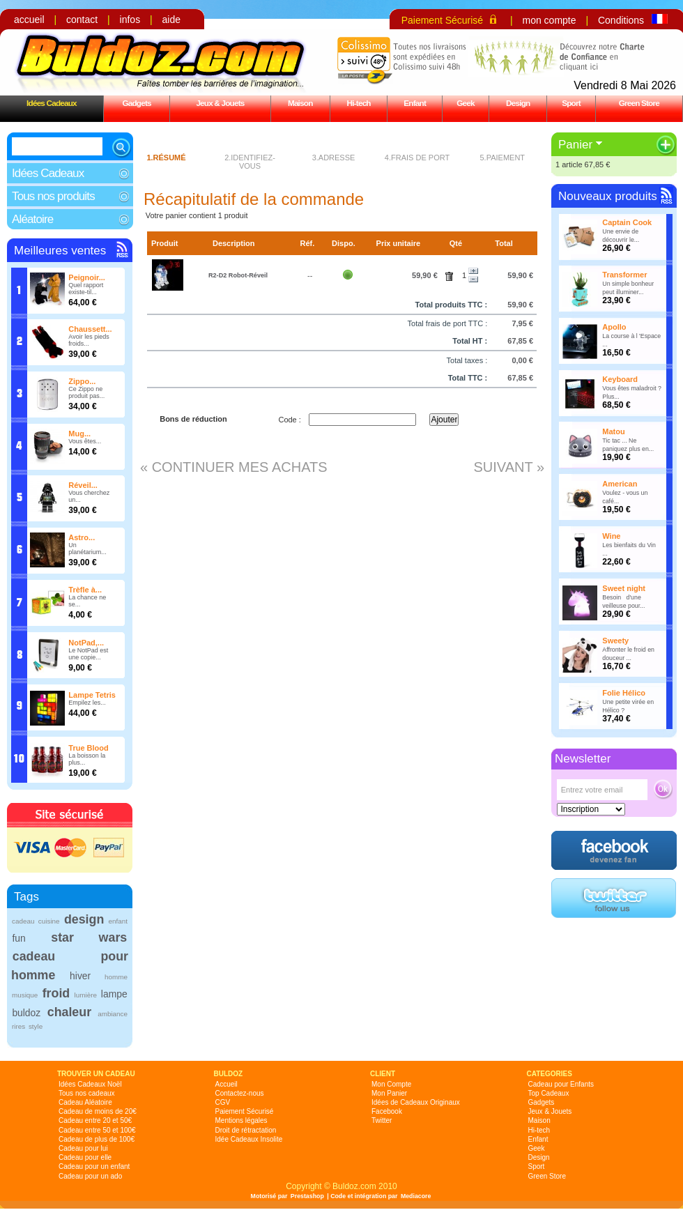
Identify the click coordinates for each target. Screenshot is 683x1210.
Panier (575, 144)
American (619, 484)
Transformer (624, 274)
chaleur (69, 1012)
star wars (89, 937)
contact (82, 19)
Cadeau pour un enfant (94, 1166)
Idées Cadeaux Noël (90, 1084)
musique (25, 995)
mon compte (549, 20)
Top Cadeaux (548, 1093)
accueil (29, 19)
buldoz (26, 1012)
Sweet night (623, 588)
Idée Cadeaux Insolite (249, 1139)
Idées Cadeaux (51, 102)
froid (56, 993)
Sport (571, 102)
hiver (80, 975)
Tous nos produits (53, 196)
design (84, 919)
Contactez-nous (239, 1093)
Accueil (226, 1084)
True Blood (88, 748)
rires (18, 1026)
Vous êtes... (84, 441)
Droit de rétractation (246, 1130)
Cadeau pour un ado (90, 1176)
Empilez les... (87, 702)
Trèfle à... (85, 589)
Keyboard (620, 379)
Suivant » (508, 467)
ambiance (113, 1014)
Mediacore (416, 1196)
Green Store (639, 102)
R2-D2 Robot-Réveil (238, 275)
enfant (118, 921)
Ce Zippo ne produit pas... (86, 392)
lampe (114, 994)
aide (171, 19)
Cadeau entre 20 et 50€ (95, 1120)
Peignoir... (86, 277)
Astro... (81, 537)
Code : (289, 419)
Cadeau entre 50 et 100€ (97, 1130)
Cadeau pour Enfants (561, 1084)
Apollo (614, 327)
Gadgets (136, 102)
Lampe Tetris (92, 695)
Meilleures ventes (60, 250)
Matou (613, 431)
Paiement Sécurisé (442, 20)
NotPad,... (86, 642)
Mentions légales (241, 1120)
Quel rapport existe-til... (85, 289)
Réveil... (83, 485)
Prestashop (307, 1196)
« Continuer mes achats (234, 467)
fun (18, 938)
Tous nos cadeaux (87, 1093)
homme (116, 977)
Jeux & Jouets (220, 102)
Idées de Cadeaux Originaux (415, 1102)
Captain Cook (627, 222)
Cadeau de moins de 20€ (98, 1111)
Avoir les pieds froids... (88, 340)
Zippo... (81, 381)
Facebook (386, 1111)
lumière (86, 995)
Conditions (621, 20)
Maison (300, 102)
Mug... (79, 433)
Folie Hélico (623, 693)
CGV (223, 1102)
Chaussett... (90, 329)
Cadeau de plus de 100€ (97, 1139)
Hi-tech (359, 102)
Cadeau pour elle (85, 1157)
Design (518, 102)
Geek (465, 102)
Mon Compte (391, 1084)
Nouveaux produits (607, 196)
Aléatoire (32, 219)
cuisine (49, 921)
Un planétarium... (87, 549)
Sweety (615, 640)
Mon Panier (389, 1093)
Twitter (381, 1120)
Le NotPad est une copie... (88, 654)
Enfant (415, 102)
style (36, 1026)
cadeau (23, 921)
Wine (611, 536)
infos (130, 19)
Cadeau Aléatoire (85, 1102)
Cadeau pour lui (83, 1148)
